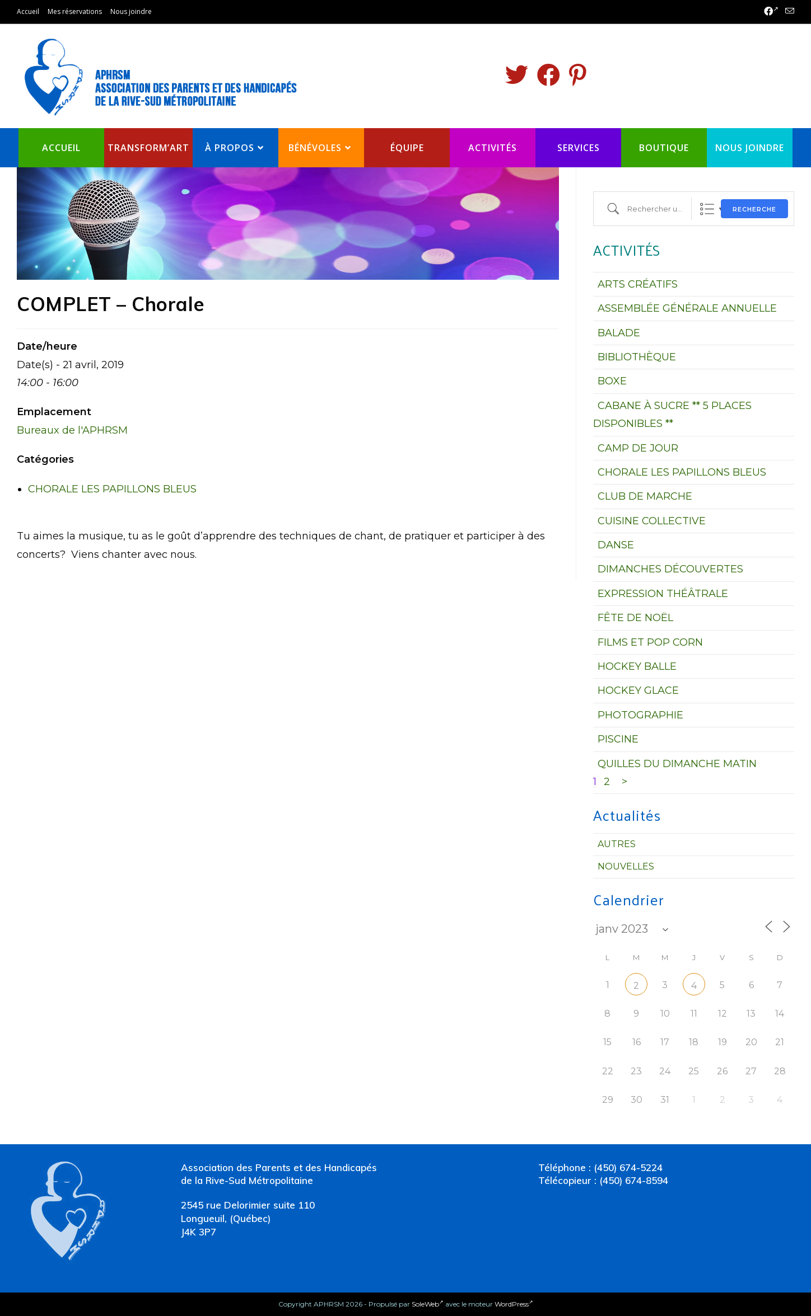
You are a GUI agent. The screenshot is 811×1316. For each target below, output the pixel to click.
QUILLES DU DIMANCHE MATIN (677, 764)
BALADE (619, 333)
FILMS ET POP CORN (650, 642)
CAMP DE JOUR (638, 448)
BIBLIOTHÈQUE (637, 357)
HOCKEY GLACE (638, 690)
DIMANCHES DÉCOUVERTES (670, 569)
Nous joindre (131, 11)
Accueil (28, 11)
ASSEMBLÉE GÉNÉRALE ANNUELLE (687, 308)
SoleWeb (428, 1304)
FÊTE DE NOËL (635, 618)
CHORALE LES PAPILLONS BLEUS (112, 489)
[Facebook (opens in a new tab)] (771, 11)
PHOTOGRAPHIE (640, 715)
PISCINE (618, 739)
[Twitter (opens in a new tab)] (517, 75)
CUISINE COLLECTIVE (652, 521)
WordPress (514, 1304)
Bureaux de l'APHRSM (72, 430)
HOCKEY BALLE (637, 666)
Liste (707, 209)
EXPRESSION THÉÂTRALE (663, 594)
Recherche (754, 209)
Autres (617, 844)
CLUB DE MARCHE (645, 496)
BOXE (612, 381)
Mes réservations (75, 11)
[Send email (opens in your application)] (788, 11)
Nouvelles (626, 866)
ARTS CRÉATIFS (638, 284)
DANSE (616, 545)
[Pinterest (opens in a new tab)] (578, 75)
